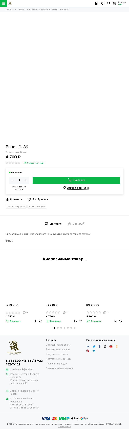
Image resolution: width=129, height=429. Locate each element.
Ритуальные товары (57, 354)
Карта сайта (64, 426)
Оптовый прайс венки (58, 344)
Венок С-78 (92, 305)
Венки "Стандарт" (37, 206)
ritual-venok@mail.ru (21, 369)
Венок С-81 (12, 305)
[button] (54, 328)
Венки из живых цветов (59, 368)
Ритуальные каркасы (58, 349)
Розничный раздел (16, 206)
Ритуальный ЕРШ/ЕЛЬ (58, 359)
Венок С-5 (51, 305)
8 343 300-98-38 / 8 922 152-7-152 (24, 362)
